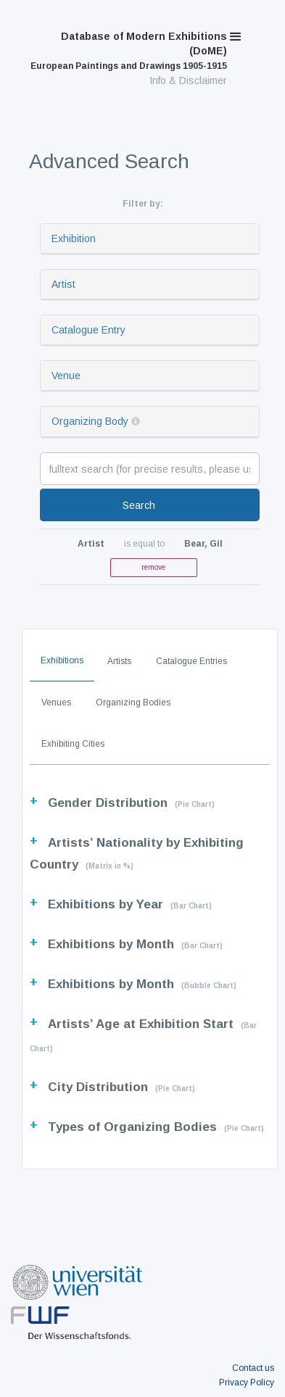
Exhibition (73, 238)
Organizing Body (89, 421)
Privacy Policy (246, 1382)
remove (153, 567)
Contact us (253, 1368)
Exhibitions (62, 660)
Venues (56, 702)
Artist (63, 284)
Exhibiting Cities (72, 744)
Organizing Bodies (133, 702)
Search (139, 505)
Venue (65, 375)
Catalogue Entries (191, 661)
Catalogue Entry (88, 330)
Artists (119, 661)
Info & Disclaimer (188, 80)
